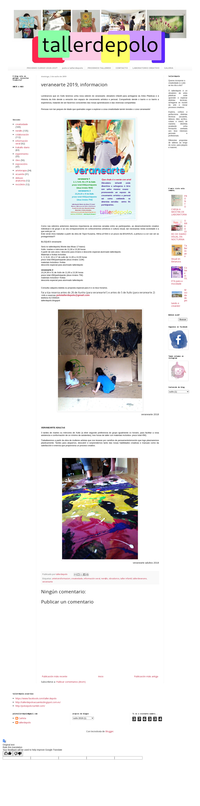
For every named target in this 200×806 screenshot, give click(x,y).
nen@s (104, 578)
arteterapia (21, 170)
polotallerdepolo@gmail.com (73, 295)
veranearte (47, 581)
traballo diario (22, 147)
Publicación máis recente (54, 676)
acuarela (19, 174)
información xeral (92, 578)
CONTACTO (122, 68)
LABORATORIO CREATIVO (146, 68)
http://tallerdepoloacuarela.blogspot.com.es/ (38, 702)
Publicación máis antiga (146, 676)
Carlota (22, 718)
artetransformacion (61, 578)
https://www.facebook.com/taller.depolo (36, 698)
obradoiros (114, 578)
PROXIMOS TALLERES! (99, 68)
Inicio (100, 676)
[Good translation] (8, 753)
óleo (17, 160)
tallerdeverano (140, 578)
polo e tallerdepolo (72, 68)
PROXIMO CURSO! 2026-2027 (42, 68)
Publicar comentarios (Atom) (71, 681)
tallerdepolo (25, 722)
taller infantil (126, 578)
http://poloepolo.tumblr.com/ (30, 705)
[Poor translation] (18, 753)
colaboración (22, 134)
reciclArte (20, 184)
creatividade (77, 578)
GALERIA (168, 68)
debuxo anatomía (20, 179)
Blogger (109, 731)
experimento (21, 153)
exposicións (21, 163)
